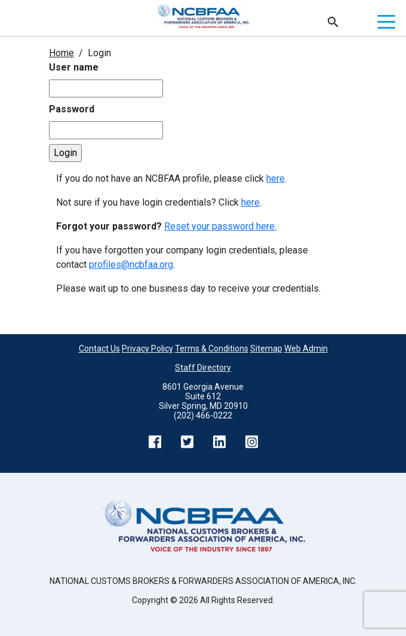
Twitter (187, 442)
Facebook (154, 442)
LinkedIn (219, 442)
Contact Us (99, 348)
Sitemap (266, 348)
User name (74, 67)
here (275, 178)
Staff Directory (203, 367)
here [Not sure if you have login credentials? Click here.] (250, 202)
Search (333, 22)
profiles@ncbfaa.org (131, 264)
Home (61, 53)
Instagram (251, 442)
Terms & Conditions (211, 348)
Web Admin (306, 348)
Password (71, 109)
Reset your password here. (220, 226)
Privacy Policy (147, 348)
